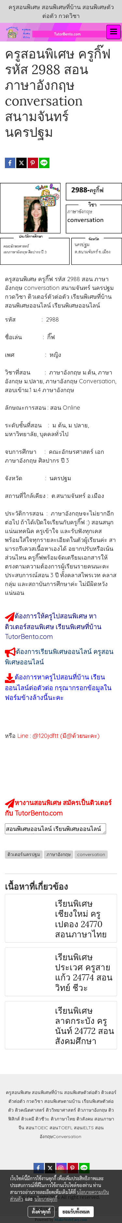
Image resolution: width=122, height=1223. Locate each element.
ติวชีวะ (42, 1119)
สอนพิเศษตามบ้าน (62, 1101)
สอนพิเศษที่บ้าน (47, 1092)
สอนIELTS (84, 1128)
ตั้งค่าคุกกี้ (41, 1212)
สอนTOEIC (37, 1128)
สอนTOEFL (61, 1128)
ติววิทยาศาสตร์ (61, 1110)
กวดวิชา (34, 1101)
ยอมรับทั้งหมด (76, 1212)
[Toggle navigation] (113, 32)
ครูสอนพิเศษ (18, 1092)
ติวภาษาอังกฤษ (92, 1110)
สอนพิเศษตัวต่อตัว (82, 1092)
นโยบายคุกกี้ (45, 1199)
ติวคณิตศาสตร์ (30, 1110)
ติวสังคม (84, 1119)
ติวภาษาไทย (63, 1119)
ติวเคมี (27, 1119)
